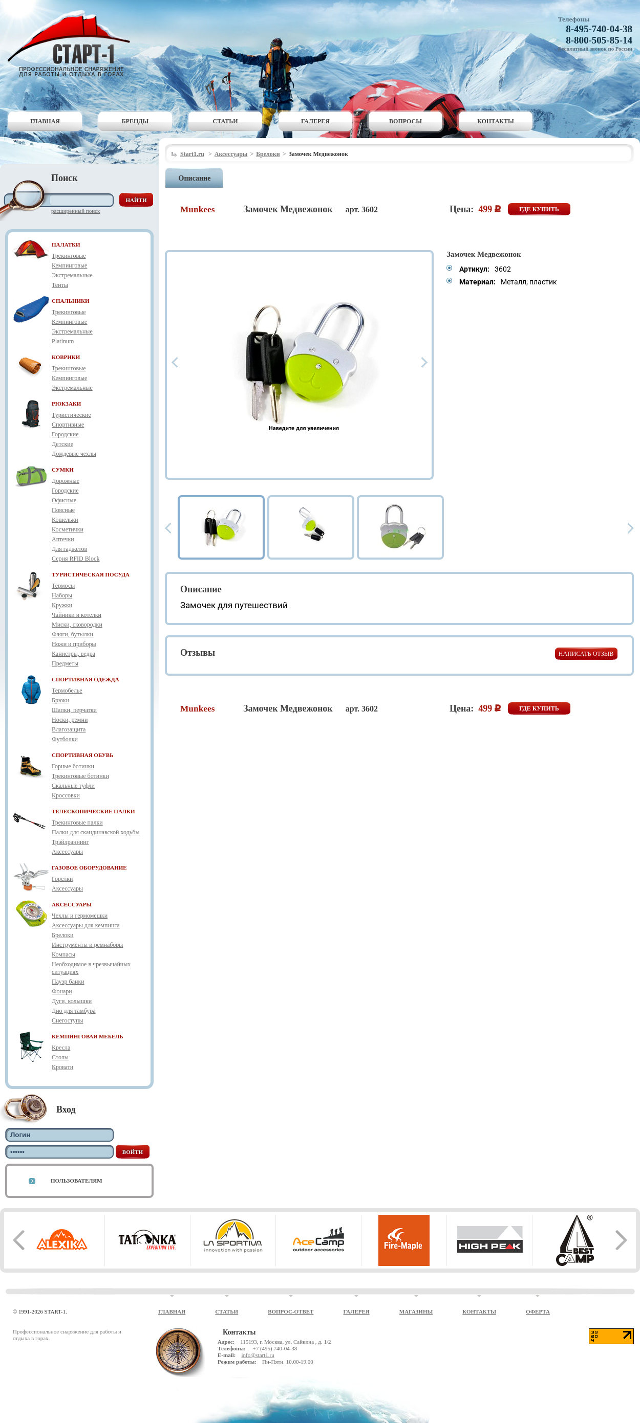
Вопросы (405, 121)
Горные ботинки (73, 766)
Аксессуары (67, 851)
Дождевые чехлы (74, 453)
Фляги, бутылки (72, 634)
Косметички (67, 529)
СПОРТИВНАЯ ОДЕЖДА (85, 679)
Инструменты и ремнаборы (87, 944)
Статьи (225, 121)
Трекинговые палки (77, 822)
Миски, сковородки (77, 624)
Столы (60, 1057)
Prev (175, 362)
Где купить (539, 209)
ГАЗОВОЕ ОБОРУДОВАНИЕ (89, 867)
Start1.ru (192, 154)
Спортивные (68, 424)
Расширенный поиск (75, 211)
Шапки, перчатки (74, 710)
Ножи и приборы (74, 644)
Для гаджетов (69, 548)
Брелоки (62, 935)
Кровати (62, 1067)
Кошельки (65, 519)
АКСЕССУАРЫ (72, 904)
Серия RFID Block (75, 558)
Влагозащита (69, 729)
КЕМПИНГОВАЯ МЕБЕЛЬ (87, 1036)
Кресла (61, 1047)
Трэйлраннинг (70, 842)
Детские (62, 444)
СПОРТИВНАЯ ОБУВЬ (82, 755)
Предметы (65, 663)
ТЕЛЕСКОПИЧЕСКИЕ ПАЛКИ (93, 811)
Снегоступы (67, 1020)
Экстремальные (72, 275)
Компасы (63, 954)
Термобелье (67, 690)
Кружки (62, 605)
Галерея (315, 121)
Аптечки (63, 539)
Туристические (71, 414)
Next (424, 362)
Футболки (65, 739)
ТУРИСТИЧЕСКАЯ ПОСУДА (91, 574)
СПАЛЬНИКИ (71, 301)
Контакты (495, 121)
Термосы (63, 585)
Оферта (538, 1311)
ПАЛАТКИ (66, 244)
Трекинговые (69, 255)
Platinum (63, 341)
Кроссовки (66, 795)
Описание (195, 178)
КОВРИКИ (66, 357)
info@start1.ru (257, 1355)
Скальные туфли (73, 785)
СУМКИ (63, 469)
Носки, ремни (70, 719)
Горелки (62, 878)
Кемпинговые (69, 265)
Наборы (62, 595)
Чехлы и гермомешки (80, 915)
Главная (45, 121)
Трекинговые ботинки (80, 776)
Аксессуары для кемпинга (86, 925)
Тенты (60, 284)
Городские (65, 434)
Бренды (135, 121)
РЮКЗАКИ (66, 404)
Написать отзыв (586, 653)
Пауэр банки (68, 981)
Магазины (416, 1311)
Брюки (60, 700)
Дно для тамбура (74, 1010)
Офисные (64, 500)
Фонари (62, 991)
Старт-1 (73, 44)
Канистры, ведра (73, 653)
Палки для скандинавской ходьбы (95, 832)
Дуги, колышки (72, 1001)
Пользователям (76, 1180)
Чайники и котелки (76, 614)
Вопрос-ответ (290, 1311)
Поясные (63, 510)
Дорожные (65, 480)
